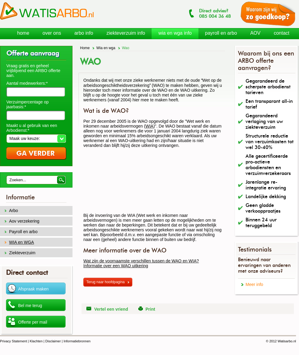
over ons (52, 33)
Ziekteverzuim (22, 252)
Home (85, 48)
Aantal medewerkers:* (27, 83)
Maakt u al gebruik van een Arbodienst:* (31, 128)
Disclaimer (53, 341)
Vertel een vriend (111, 309)
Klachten (36, 341)
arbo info (83, 33)
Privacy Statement (13, 341)
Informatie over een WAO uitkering (115, 265)
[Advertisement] (115, 183)
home (23, 33)
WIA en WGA (21, 242)
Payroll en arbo (23, 231)
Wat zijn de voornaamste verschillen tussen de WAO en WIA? (141, 260)
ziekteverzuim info (125, 33)
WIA (149, 126)
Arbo (13, 210)
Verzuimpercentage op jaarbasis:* (27, 104)
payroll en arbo (221, 33)
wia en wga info (174, 33)
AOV (255, 33)
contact (281, 33)
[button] (36, 138)
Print (150, 309)
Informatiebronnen (76, 341)
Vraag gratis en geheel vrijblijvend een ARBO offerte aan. (33, 70)
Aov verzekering (24, 221)
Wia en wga (105, 48)
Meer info (254, 284)
